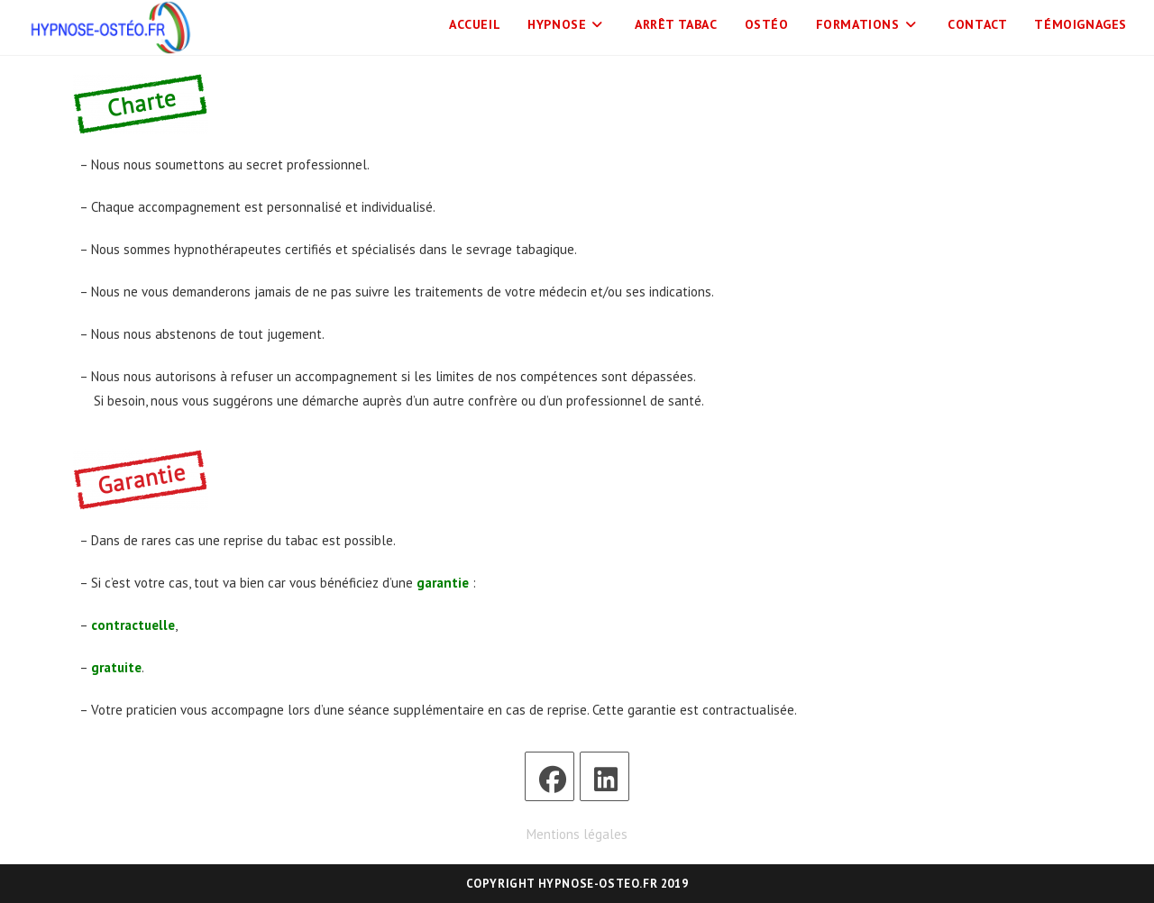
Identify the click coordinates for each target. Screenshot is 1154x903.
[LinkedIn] (604, 776)
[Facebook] (549, 776)
